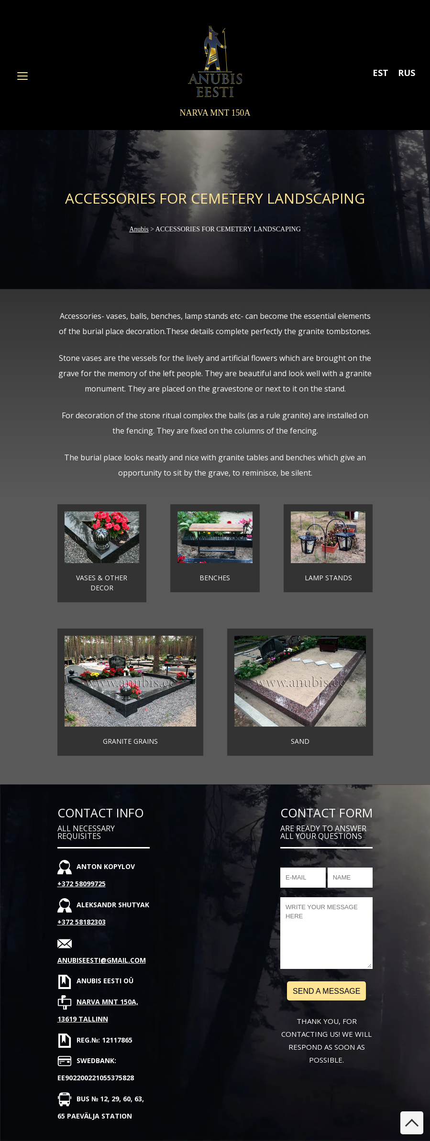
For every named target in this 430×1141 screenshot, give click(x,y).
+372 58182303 (81, 921)
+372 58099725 (81, 883)
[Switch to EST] (380, 72)
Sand (300, 741)
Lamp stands (328, 577)
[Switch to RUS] (406, 72)
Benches (214, 577)
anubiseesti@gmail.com (101, 960)
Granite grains (130, 741)
